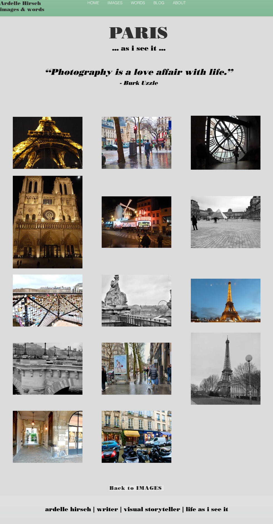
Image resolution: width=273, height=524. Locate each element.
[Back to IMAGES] (136, 488)
